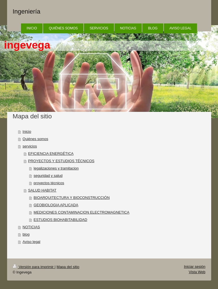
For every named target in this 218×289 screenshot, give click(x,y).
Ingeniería (27, 11)
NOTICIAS (31, 227)
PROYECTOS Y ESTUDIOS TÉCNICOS (61, 161)
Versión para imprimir (34, 267)
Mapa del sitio (68, 267)
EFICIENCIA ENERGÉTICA (50, 153)
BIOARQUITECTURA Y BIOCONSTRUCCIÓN (72, 197)
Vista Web (197, 272)
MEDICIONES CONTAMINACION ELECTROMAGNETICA (82, 212)
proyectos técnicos (49, 183)
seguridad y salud (48, 175)
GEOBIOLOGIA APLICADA (56, 205)
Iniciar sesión (195, 266)
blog (26, 234)
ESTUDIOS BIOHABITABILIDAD (60, 220)
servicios (30, 146)
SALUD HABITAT (42, 190)
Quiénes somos (35, 139)
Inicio (27, 131)
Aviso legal (32, 242)
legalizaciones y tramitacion (56, 168)
